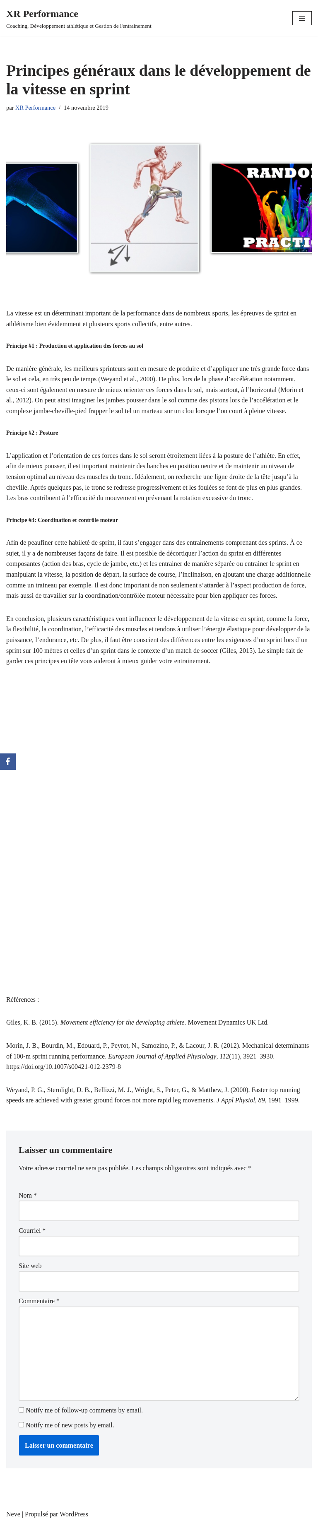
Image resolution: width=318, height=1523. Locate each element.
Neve (13, 1514)
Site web (30, 1265)
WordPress (74, 1514)
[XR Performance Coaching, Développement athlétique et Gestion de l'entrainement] (79, 18)
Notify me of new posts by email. (70, 1425)
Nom (28, 1195)
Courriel (32, 1230)
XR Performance (35, 107)
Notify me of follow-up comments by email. (84, 1410)
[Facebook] (8, 761)
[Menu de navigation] (302, 18)
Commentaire (39, 1300)
